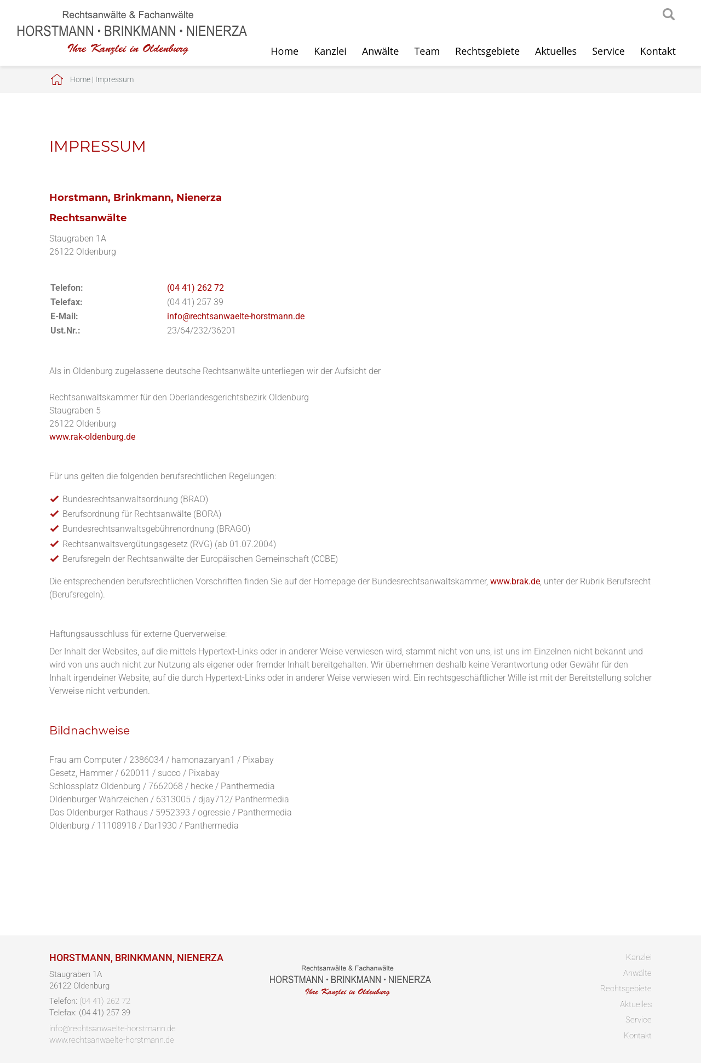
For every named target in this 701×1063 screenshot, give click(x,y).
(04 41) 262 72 (195, 288)
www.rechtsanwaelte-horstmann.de (111, 1040)
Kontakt (658, 51)
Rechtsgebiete (487, 51)
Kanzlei (330, 51)
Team (427, 51)
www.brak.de (515, 581)
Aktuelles (556, 51)
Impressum (114, 79)
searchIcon (668, 14)
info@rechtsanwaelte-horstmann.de (235, 316)
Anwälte (380, 51)
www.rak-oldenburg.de (92, 437)
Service (608, 51)
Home (284, 51)
